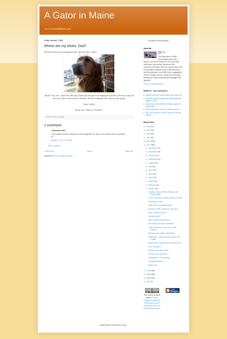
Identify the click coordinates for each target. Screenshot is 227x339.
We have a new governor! (158, 254)
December (153, 148)
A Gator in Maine (79, 15)
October (152, 155)
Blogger (124, 325)
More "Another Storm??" (157, 212)
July (150, 166)
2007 (148, 282)
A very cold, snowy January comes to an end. (165, 198)
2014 (148, 134)
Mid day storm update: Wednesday (161, 233)
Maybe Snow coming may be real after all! (164, 243)
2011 (148, 145)
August (152, 163)
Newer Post (49, 151)
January (152, 188)
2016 (148, 126)
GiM (163, 52)
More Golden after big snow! (159, 220)
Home (89, 151)
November (153, 152)
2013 (148, 137)
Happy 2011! (153, 265)
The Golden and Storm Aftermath (161, 223)
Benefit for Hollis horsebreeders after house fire (164, 95)
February (152, 185)
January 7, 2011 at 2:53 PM (61, 140)
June (151, 170)
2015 (148, 130)
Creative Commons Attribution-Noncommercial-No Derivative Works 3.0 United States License (152, 302)
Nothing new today (155, 201)
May (151, 174)
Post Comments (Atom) (64, 156)
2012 (148, 141)
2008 (148, 278)
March (151, 181)
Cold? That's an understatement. (160, 205)
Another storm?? (154, 216)
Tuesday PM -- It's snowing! (159, 258)
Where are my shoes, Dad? (158, 250)
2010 (148, 270)
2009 (148, 274)
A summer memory (155, 261)
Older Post (129, 151)
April (151, 177)
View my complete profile (153, 84)
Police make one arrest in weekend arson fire (163, 109)
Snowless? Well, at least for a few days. (163, 209)
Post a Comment (54, 146)
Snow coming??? (154, 246)
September (153, 159)
